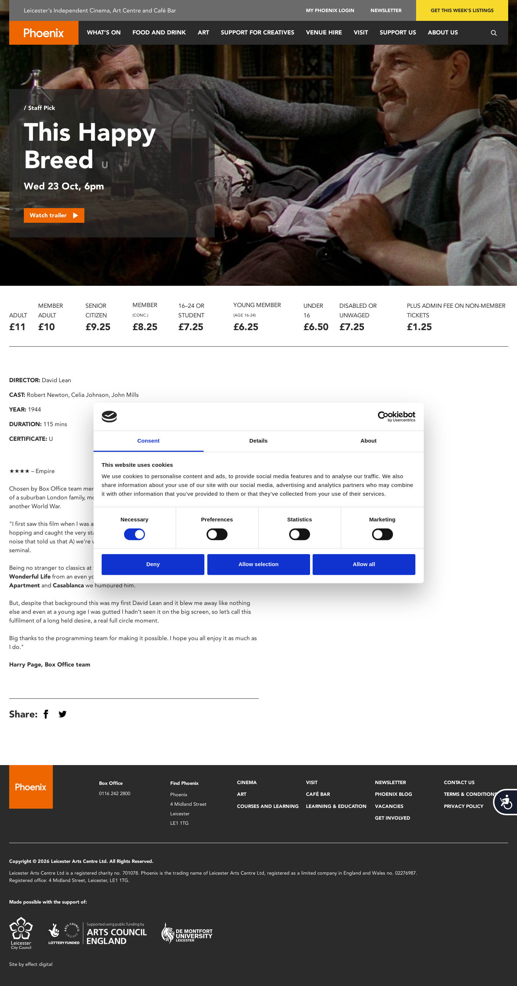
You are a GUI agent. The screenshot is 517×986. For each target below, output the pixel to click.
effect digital (38, 964)
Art (203, 32)
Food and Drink (159, 32)
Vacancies (389, 806)
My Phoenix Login (330, 10)
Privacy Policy (463, 806)
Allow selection (258, 564)
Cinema (247, 782)
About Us (443, 32)
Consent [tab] (148, 441)
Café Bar (318, 794)
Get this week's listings (462, 10)
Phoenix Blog (393, 794)
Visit (361, 32)
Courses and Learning (268, 806)
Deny (153, 564)
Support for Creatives (257, 32)
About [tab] (369, 441)
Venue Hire (324, 32)
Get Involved (392, 818)
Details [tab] (259, 441)
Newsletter (386, 10)
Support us (398, 32)
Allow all (364, 564)
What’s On (104, 32)
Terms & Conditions (470, 794)
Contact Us (459, 782)
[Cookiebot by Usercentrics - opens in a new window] (383, 416)
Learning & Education (336, 806)
